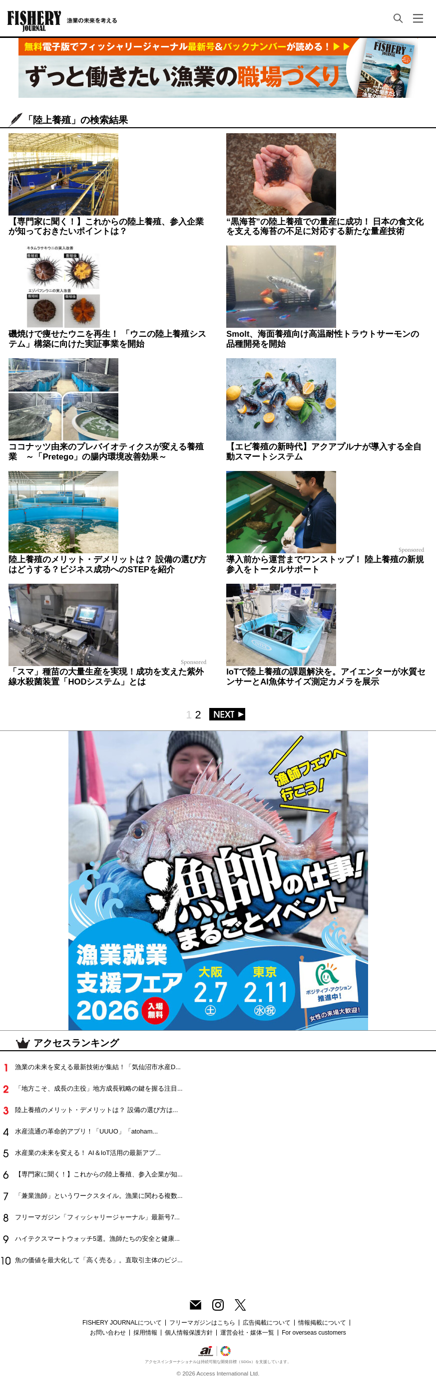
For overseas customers (314, 1332)
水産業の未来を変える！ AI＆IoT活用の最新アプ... (88, 1152)
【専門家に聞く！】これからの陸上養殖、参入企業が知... (99, 1174)
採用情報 (145, 1332)
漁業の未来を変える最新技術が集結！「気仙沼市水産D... (98, 1067)
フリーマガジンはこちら (202, 1322)
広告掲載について (267, 1322)
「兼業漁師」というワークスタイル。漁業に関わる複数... (99, 1195)
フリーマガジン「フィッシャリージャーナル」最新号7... (97, 1217)
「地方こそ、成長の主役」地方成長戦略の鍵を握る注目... (99, 1088)
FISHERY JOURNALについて (122, 1322)
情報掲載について (322, 1322)
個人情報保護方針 (189, 1332)
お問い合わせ (108, 1332)
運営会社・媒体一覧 (247, 1332)
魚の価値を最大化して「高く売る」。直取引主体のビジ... (99, 1260)
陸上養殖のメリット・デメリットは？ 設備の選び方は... (96, 1110)
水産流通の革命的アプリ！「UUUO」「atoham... (86, 1131)
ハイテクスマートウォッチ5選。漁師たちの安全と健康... (97, 1238)
